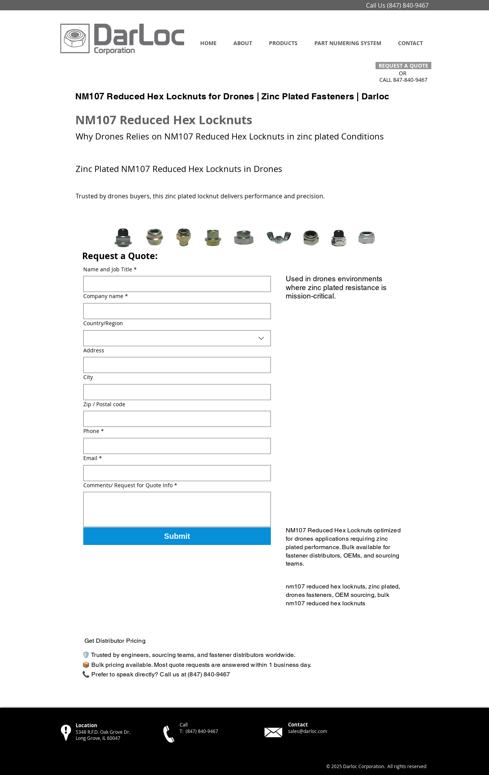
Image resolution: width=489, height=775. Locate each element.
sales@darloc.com (307, 731)
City (88, 377)
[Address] (175, 365)
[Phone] (175, 446)
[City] (175, 392)
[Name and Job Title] (175, 284)
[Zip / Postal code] (175, 418)
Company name (105, 296)
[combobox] (177, 338)
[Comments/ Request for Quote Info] (177, 509)
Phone (93, 431)
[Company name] (175, 311)
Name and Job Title (110, 269)
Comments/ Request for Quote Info (130, 485)
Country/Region (103, 323)
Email (92, 458)
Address (93, 350)
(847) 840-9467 (408, 5)
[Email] (175, 473)
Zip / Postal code (104, 404)
